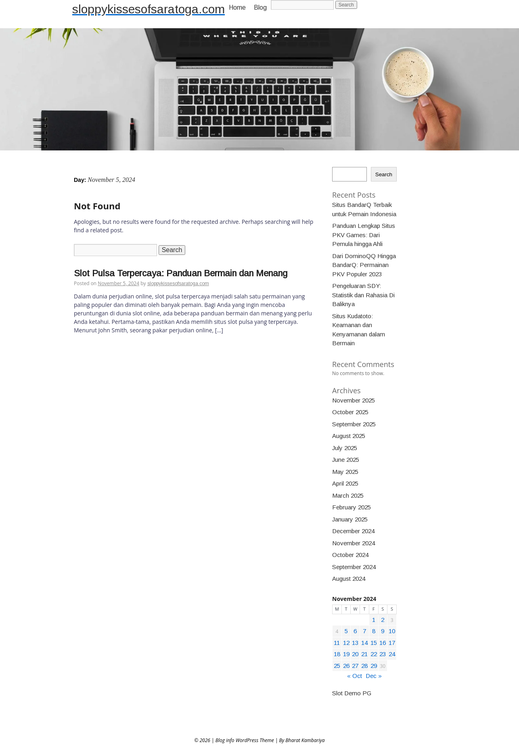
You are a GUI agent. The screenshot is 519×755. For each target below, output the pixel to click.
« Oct (354, 675)
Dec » (374, 675)
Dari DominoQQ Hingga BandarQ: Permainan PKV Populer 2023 (364, 264)
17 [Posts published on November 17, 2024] (392, 642)
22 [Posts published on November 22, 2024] (373, 654)
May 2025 (345, 471)
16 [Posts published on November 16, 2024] (382, 642)
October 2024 (350, 554)
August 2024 (348, 578)
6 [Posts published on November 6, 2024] (355, 631)
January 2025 (350, 519)
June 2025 (345, 459)
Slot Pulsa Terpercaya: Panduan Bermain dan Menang (180, 273)
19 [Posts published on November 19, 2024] (346, 654)
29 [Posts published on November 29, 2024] (373, 665)
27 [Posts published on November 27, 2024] (355, 665)
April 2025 (345, 483)
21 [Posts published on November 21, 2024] (364, 654)
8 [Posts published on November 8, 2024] (373, 631)
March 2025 (348, 495)
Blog (260, 7)
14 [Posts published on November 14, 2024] (364, 642)
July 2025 (344, 447)
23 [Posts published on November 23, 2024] (382, 654)
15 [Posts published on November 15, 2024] (373, 642)
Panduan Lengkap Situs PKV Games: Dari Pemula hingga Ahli (363, 234)
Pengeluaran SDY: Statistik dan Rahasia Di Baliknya (363, 294)
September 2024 (354, 566)
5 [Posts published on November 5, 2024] (346, 631)
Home (237, 7)
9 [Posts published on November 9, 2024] (382, 631)
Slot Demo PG (351, 693)
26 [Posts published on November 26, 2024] (346, 665)
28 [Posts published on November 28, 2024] (364, 665)
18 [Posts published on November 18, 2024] (337, 654)
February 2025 (351, 507)
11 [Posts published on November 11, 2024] (337, 642)
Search (383, 174)
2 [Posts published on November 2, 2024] (382, 619)
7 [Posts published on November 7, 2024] (364, 631)
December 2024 (353, 531)
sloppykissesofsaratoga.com (148, 9)
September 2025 (354, 424)
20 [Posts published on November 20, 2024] (355, 654)
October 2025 (350, 412)
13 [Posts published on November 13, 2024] (355, 642)
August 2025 (348, 435)
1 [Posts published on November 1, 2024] (373, 619)
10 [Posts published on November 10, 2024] (392, 631)
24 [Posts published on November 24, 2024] (392, 654)
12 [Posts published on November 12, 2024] (346, 642)
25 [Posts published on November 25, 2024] (337, 665)
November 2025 (353, 400)
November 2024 (353, 543)
